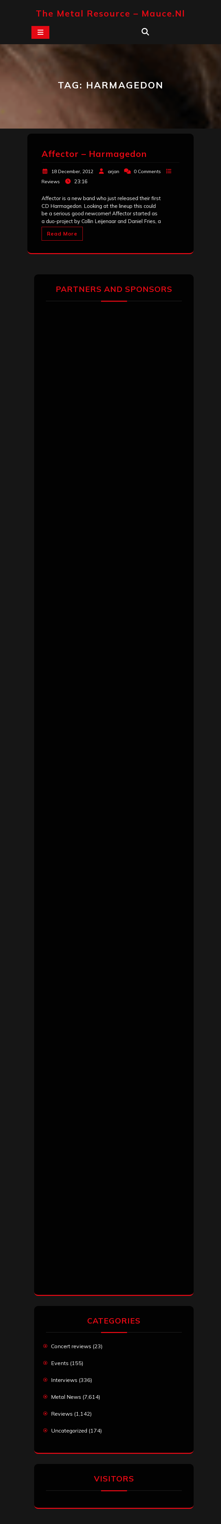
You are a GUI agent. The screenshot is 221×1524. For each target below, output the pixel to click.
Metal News (66, 1396)
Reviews (51, 182)
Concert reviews (71, 1346)
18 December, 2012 (72, 171)
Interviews (64, 1380)
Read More (62, 233)
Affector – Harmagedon (94, 153)
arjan (113, 171)
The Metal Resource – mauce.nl (110, 13)
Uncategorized (69, 1430)
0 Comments (147, 171)
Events (60, 1363)
